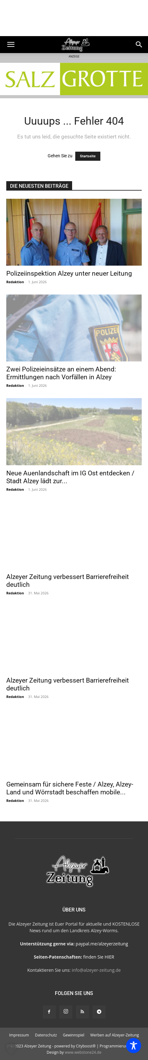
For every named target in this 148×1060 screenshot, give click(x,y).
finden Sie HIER (98, 957)
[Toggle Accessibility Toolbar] (133, 1045)
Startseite (88, 156)
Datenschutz (46, 1035)
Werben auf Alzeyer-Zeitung (114, 1035)
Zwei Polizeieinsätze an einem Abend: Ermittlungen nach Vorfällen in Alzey (61, 373)
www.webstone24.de (83, 1052)
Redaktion (15, 281)
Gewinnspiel (73, 1035)
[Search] (139, 44)
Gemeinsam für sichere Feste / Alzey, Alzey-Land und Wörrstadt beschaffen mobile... (69, 788)
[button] (11, 44)
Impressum (19, 1035)
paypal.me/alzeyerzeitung (102, 944)
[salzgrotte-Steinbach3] (74, 79)
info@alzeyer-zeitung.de (96, 970)
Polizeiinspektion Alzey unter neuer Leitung (69, 273)
